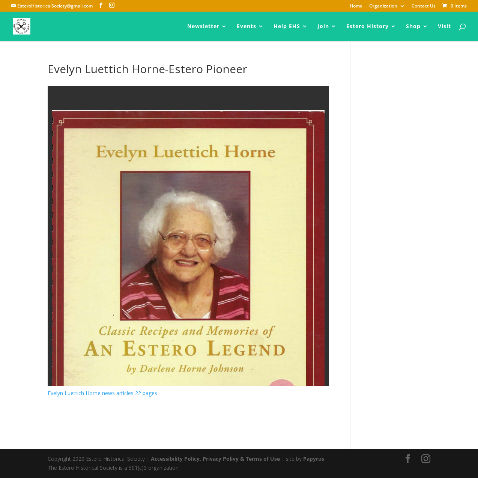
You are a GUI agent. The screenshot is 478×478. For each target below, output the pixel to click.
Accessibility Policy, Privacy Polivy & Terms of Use (215, 458)
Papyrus (313, 458)
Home (356, 6)
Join (323, 27)
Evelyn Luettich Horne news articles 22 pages (102, 393)
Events (246, 27)
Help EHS (287, 27)
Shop (413, 27)
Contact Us (424, 6)
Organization (383, 6)
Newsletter (203, 27)
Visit (444, 27)
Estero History (367, 27)
